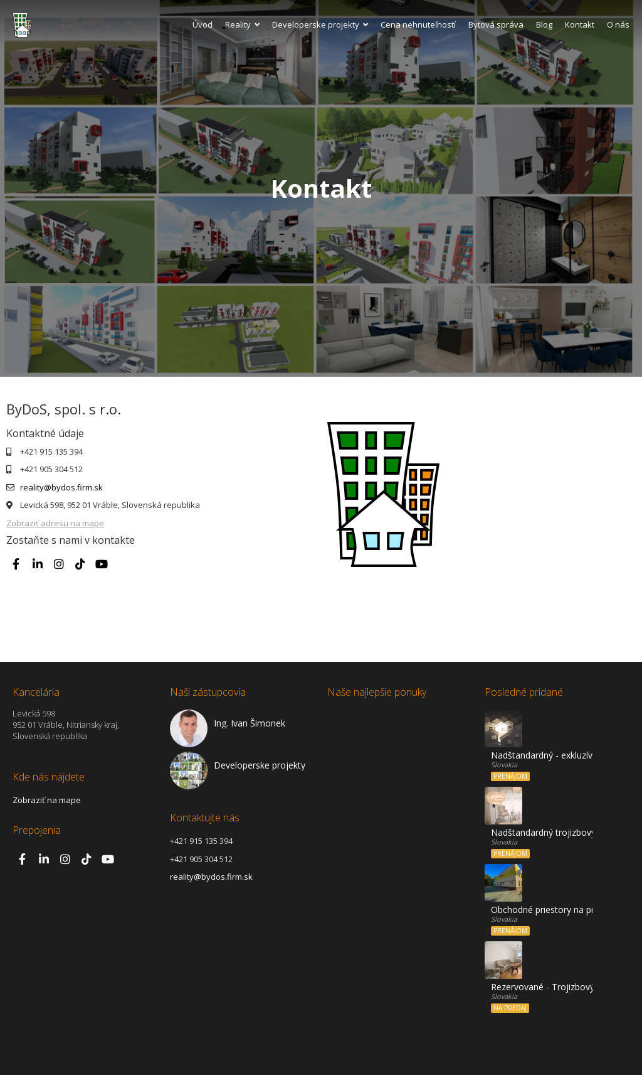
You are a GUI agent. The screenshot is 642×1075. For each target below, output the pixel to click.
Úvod (202, 24)
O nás (618, 24)
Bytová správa (496, 24)
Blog (544, 24)
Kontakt (579, 24)
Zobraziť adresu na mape (55, 523)
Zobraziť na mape (47, 800)
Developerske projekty (320, 24)
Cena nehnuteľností (418, 24)
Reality (242, 24)
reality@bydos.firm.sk (61, 487)
